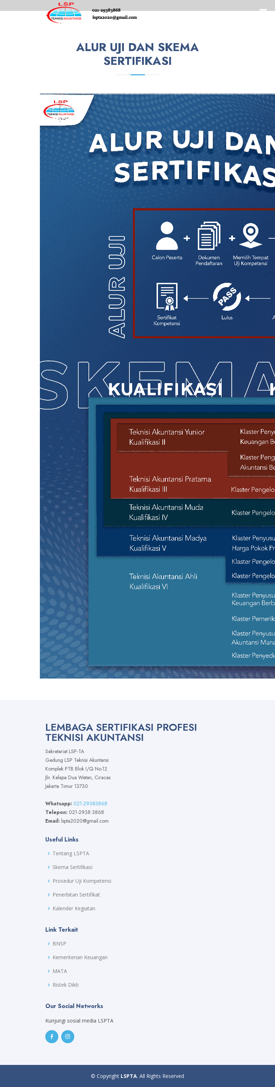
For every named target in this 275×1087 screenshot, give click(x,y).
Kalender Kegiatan (74, 908)
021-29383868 (90, 803)
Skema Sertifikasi (72, 867)
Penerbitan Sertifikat (76, 894)
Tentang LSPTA (71, 853)
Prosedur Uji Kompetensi (82, 881)
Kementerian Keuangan (80, 957)
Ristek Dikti (66, 984)
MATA (60, 971)
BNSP (59, 943)
